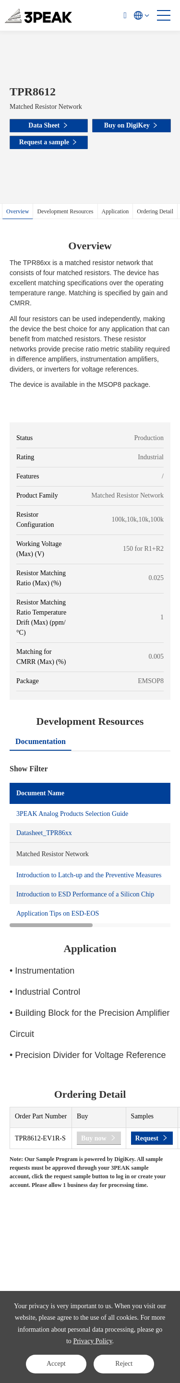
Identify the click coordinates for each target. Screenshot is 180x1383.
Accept (56, 1363)
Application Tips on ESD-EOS (57, 913)
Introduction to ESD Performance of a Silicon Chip (85, 894)
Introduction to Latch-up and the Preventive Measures (88, 875)
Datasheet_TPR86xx (44, 833)
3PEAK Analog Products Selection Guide (72, 813)
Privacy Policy (92, 1341)
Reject (123, 1363)
